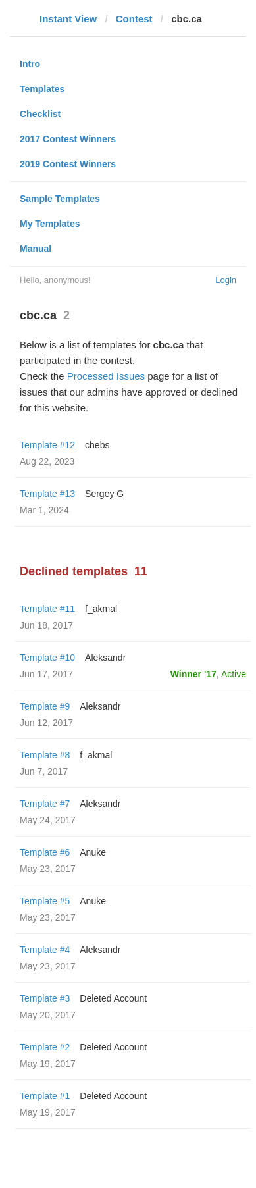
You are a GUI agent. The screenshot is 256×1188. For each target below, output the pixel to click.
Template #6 (45, 852)
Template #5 (45, 901)
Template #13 (47, 493)
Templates (42, 89)
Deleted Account (113, 998)
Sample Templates (60, 199)
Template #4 (45, 949)
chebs (97, 445)
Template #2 (45, 1047)
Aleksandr (105, 657)
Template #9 (45, 706)
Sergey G (104, 493)
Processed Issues (106, 376)
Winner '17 (193, 674)
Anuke (93, 852)
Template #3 (45, 998)
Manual (35, 249)
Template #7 (45, 803)
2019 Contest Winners (68, 164)
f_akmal (101, 609)
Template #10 (47, 657)
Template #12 (47, 445)
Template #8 (45, 755)
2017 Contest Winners (68, 139)
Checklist (40, 114)
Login (225, 280)
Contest (134, 18)
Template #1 (45, 1096)
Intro (30, 64)
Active (233, 674)
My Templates (50, 224)
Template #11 (47, 609)
